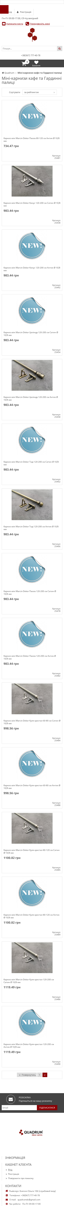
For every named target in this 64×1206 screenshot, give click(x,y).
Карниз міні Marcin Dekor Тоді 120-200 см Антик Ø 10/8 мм (31, 528)
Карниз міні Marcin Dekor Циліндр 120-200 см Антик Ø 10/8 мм (31, 398)
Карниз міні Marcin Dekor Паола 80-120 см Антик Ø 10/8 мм (32, 139)
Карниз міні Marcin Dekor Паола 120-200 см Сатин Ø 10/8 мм (30, 592)
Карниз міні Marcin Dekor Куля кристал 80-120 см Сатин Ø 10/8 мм (32, 851)
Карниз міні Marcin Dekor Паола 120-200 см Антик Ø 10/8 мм (30, 657)
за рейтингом (31, 92)
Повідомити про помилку (19, 1178)
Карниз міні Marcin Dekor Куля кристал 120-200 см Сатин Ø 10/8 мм (29, 981)
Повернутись (27, 1074)
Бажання (36, 63)
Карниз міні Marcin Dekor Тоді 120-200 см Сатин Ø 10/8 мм (31, 463)
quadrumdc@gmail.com (29, 1199)
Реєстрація (12, 1174)
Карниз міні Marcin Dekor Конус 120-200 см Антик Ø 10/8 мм (32, 269)
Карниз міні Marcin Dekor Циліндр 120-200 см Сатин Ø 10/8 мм (31, 334)
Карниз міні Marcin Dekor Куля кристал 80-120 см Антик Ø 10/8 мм (31, 916)
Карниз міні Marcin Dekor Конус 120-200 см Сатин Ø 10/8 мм (32, 204)
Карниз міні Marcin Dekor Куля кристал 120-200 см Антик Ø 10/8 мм (29, 1045)
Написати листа (14, 23)
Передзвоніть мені (40, 23)
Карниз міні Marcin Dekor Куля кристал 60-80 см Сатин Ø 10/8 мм (32, 722)
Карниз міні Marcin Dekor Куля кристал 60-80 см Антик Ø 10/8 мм (32, 787)
